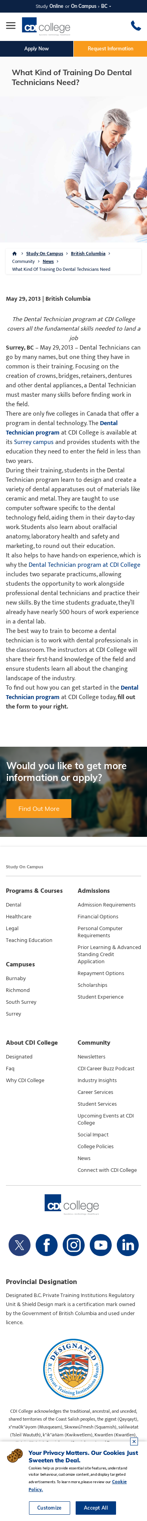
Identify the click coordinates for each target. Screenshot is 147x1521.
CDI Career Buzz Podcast (106, 1068)
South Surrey (21, 1002)
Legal (12, 928)
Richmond (18, 990)
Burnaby (16, 978)
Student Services (97, 1104)
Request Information (110, 49)
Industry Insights (97, 1080)
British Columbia (88, 253)
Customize (49, 1508)
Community (23, 261)
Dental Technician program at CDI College (84, 565)
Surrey (13, 1014)
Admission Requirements (107, 905)
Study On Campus (44, 253)
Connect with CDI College (107, 1170)
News (48, 261)
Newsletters (91, 1056)
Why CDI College (25, 1080)
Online (56, 6)
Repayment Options (101, 973)
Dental (13, 905)
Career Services (95, 1092)
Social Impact (93, 1134)
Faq (10, 1068)
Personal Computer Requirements (100, 932)
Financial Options (98, 916)
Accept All (96, 1508)
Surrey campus (34, 442)
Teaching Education (29, 940)
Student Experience (100, 997)
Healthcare (18, 916)
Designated (19, 1056)
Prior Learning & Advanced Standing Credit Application (109, 954)
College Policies (96, 1146)
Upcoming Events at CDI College (106, 1119)
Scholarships (92, 985)
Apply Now (36, 49)
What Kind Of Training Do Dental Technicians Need (61, 269)
